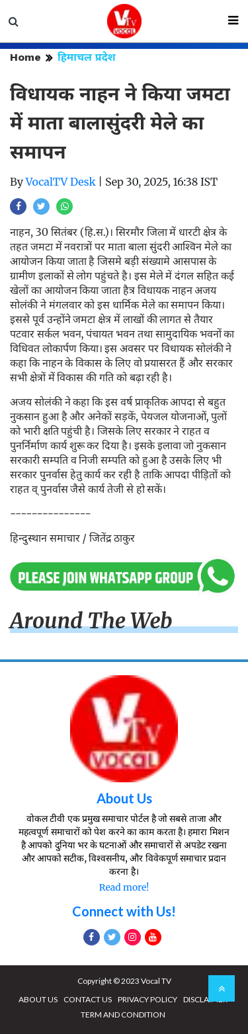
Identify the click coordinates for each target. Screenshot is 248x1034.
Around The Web (91, 621)
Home (25, 57)
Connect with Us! (124, 911)
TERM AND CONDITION (123, 1014)
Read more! (124, 887)
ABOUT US (38, 999)
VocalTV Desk (61, 181)
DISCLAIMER (205, 999)
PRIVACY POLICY (147, 999)
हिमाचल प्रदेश (87, 57)
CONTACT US (87, 999)
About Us (124, 798)
